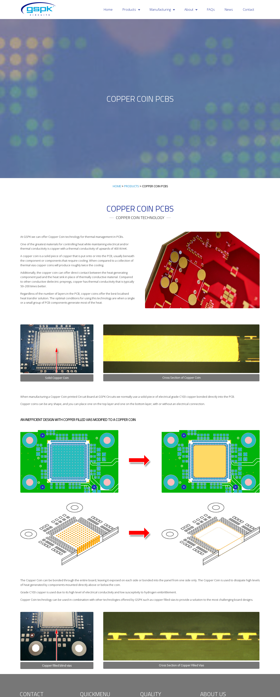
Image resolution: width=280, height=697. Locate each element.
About (190, 9)
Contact (248, 9)
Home (108, 9)
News (229, 9)
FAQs (211, 9)
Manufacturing (162, 9)
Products (131, 9)
